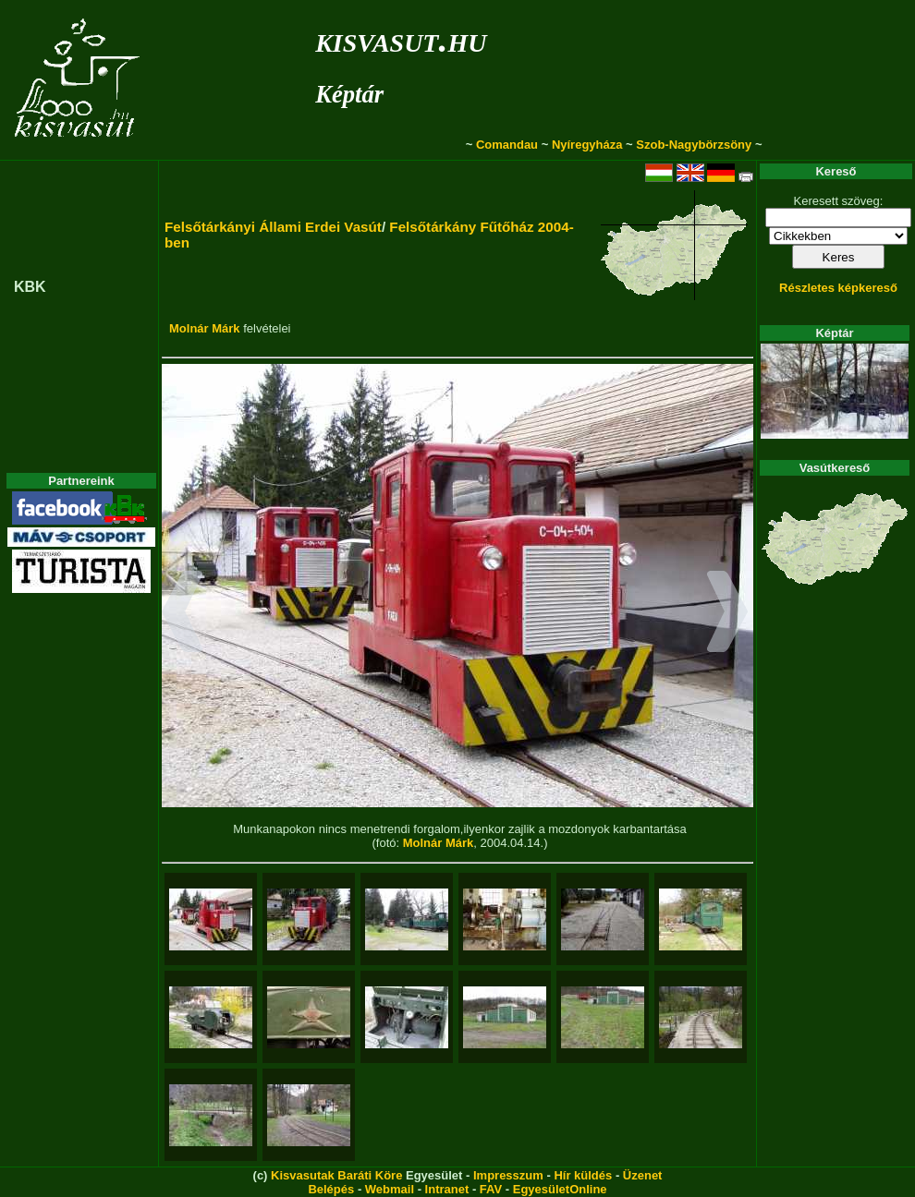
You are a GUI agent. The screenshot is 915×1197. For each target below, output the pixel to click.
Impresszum (508, 1175)
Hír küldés (583, 1175)
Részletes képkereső (838, 288)
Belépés (331, 1189)
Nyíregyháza (587, 144)
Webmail (389, 1189)
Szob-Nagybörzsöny (693, 144)
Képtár (349, 94)
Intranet (447, 1189)
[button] (182, 614)
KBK (30, 287)
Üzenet (643, 1175)
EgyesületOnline (560, 1189)
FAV (491, 1189)
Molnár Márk (204, 328)
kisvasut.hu (400, 39)
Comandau (507, 144)
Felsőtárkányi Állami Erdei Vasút (273, 227)
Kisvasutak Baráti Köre (336, 1175)
